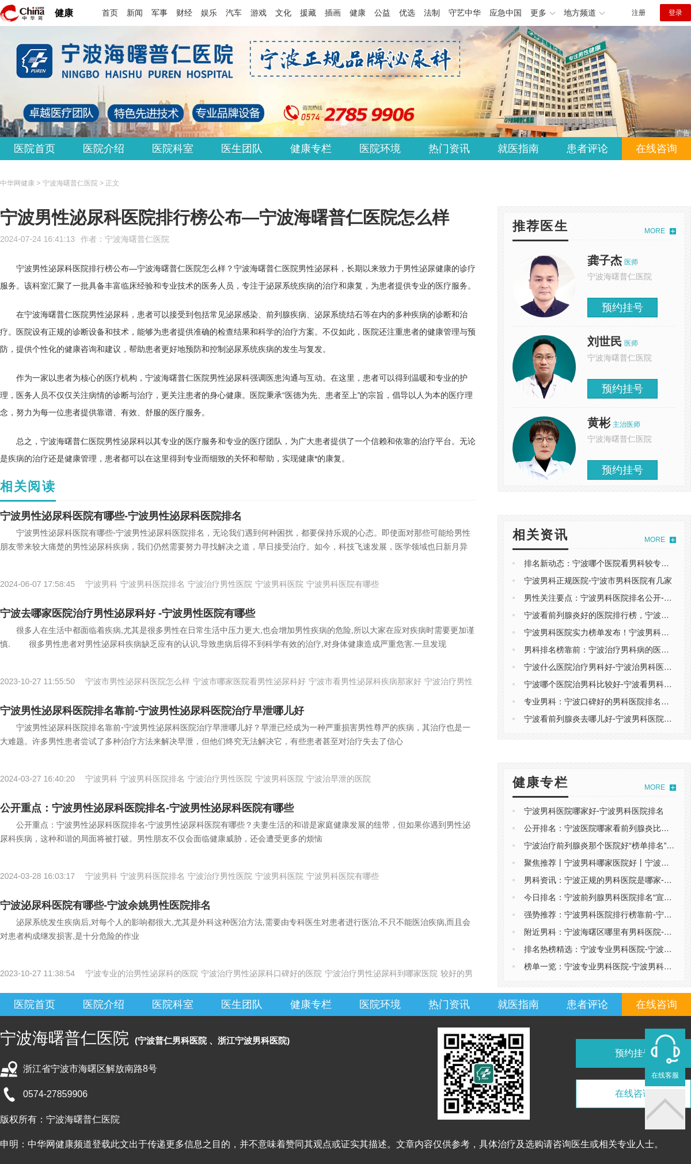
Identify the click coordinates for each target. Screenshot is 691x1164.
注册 (639, 13)
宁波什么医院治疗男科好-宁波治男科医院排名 (606, 667)
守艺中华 (465, 12)
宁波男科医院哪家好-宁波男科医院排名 (594, 811)
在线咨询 (656, 148)
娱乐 (209, 12)
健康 (64, 13)
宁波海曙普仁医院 (137, 239)
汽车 (234, 12)
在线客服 (665, 1075)
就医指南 (518, 148)
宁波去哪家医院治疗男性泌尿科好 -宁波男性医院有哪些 (127, 613)
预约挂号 (622, 307)
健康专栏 (311, 148)
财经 (184, 12)
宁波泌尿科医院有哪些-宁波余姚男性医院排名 (105, 905)
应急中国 (505, 12)
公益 (382, 12)
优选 (407, 12)
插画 (333, 12)
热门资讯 (449, 148)
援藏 (308, 12)
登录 (675, 13)
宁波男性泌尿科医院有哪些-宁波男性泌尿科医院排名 (121, 516)
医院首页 (34, 148)
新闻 (135, 12)
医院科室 (172, 148)
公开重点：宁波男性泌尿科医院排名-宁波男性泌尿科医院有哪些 (147, 808)
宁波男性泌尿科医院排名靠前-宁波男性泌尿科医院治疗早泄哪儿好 (152, 710)
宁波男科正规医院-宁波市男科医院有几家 (598, 580)
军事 (159, 12)
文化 (283, 12)
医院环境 (380, 148)
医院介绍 (103, 148)
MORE (654, 231)
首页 (110, 12)
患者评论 (587, 148)
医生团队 (242, 148)
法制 (432, 12)
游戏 (258, 12)
